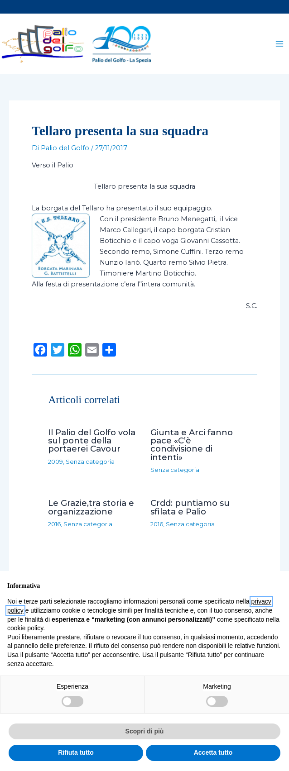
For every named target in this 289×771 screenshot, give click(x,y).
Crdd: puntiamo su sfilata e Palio (190, 509)
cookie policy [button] (25, 628)
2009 (55, 463)
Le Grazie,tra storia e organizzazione (91, 509)
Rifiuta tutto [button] (76, 752)
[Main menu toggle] (279, 44)
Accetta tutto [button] (213, 752)
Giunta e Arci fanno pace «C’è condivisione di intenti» (191, 446)
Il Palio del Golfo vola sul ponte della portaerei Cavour (91, 442)
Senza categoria (90, 463)
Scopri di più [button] (144, 731)
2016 (54, 526)
